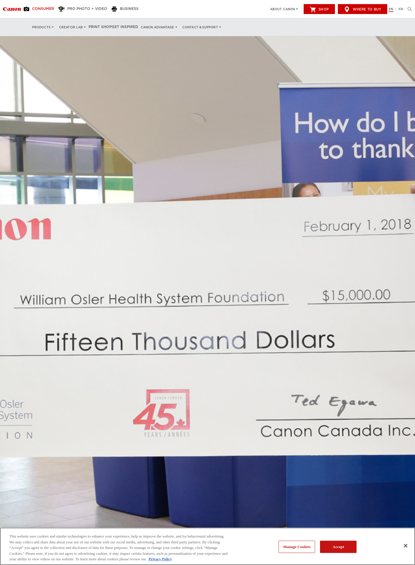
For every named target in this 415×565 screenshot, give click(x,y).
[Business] (124, 9)
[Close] (405, 545)
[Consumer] (41, 9)
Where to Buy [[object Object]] (362, 9)
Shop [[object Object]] (319, 9)
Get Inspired (127, 27)
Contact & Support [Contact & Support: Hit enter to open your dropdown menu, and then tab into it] (202, 27)
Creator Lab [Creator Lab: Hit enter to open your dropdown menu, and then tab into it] (71, 27)
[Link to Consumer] (12, 9)
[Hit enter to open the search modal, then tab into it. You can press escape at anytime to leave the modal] (408, 9)
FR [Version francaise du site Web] (401, 9)
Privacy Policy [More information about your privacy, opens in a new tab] (160, 559)
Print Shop (101, 27)
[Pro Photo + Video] (83, 9)
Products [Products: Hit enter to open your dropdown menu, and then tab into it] (41, 27)
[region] (207, 546)
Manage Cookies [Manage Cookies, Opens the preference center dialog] (297, 547)
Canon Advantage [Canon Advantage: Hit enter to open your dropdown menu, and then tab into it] (159, 27)
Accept (338, 547)
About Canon (282, 9)
